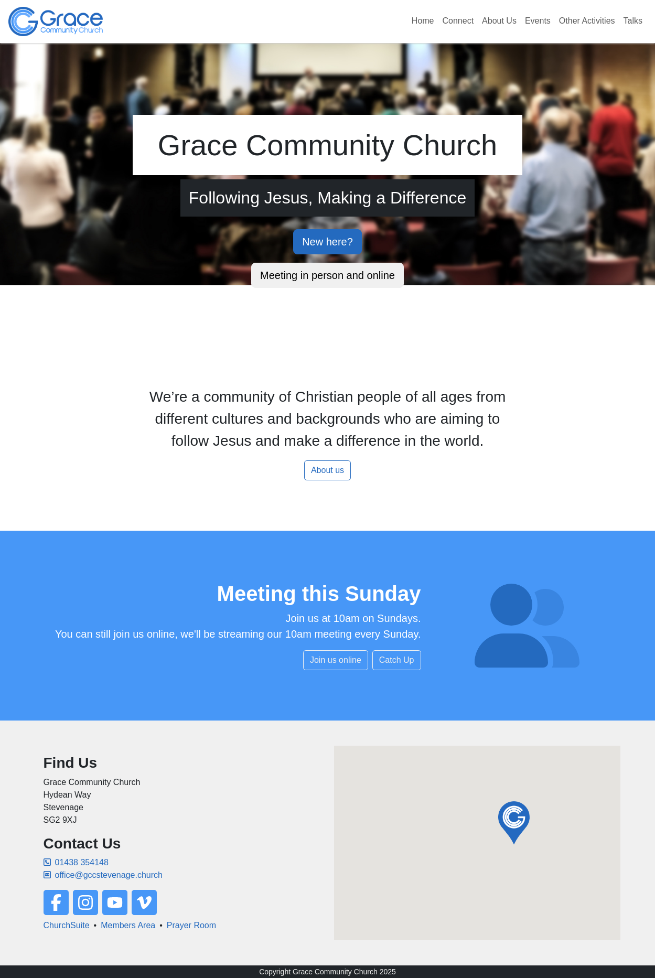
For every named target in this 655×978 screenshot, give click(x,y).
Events (538, 20)
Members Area (128, 925)
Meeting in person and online (327, 275)
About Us (499, 20)
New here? (327, 242)
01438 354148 (76, 862)
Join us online (335, 659)
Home (423, 20)
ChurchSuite (67, 925)
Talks (633, 20)
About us (327, 470)
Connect (458, 20)
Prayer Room (191, 925)
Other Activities (587, 20)
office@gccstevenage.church (103, 874)
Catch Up (396, 659)
